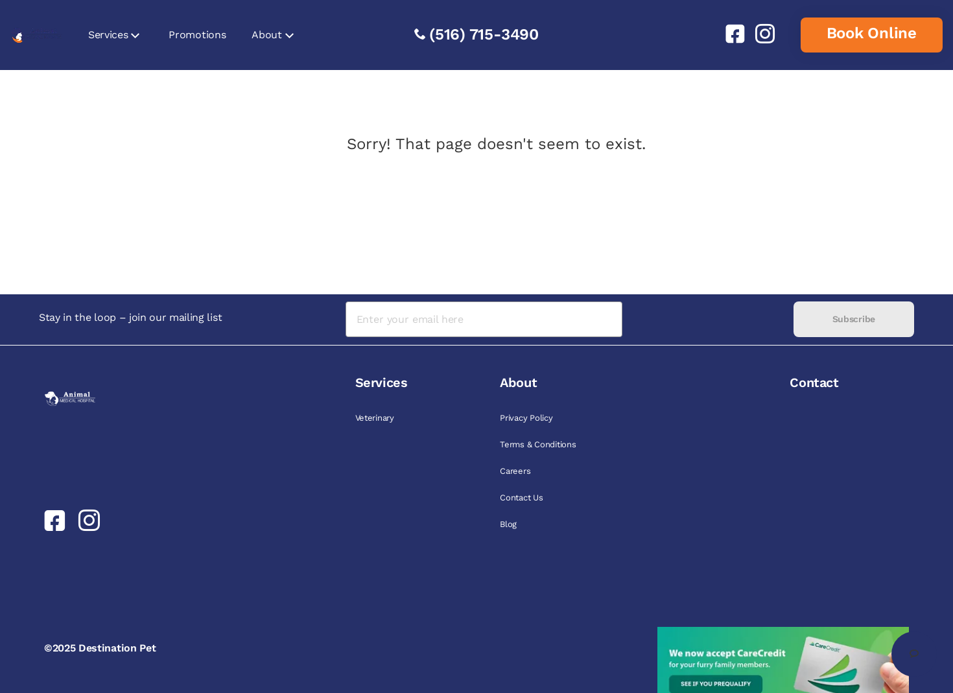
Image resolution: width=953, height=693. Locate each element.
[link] (730, 33)
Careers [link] (515, 471)
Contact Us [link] (521, 497)
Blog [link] (508, 524)
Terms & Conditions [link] (538, 444)
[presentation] (708, 319)
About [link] (266, 35)
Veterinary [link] (374, 418)
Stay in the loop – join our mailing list (130, 317)
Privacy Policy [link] (526, 418)
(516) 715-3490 (484, 34)
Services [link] (108, 35)
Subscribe (853, 319)
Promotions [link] (197, 35)
